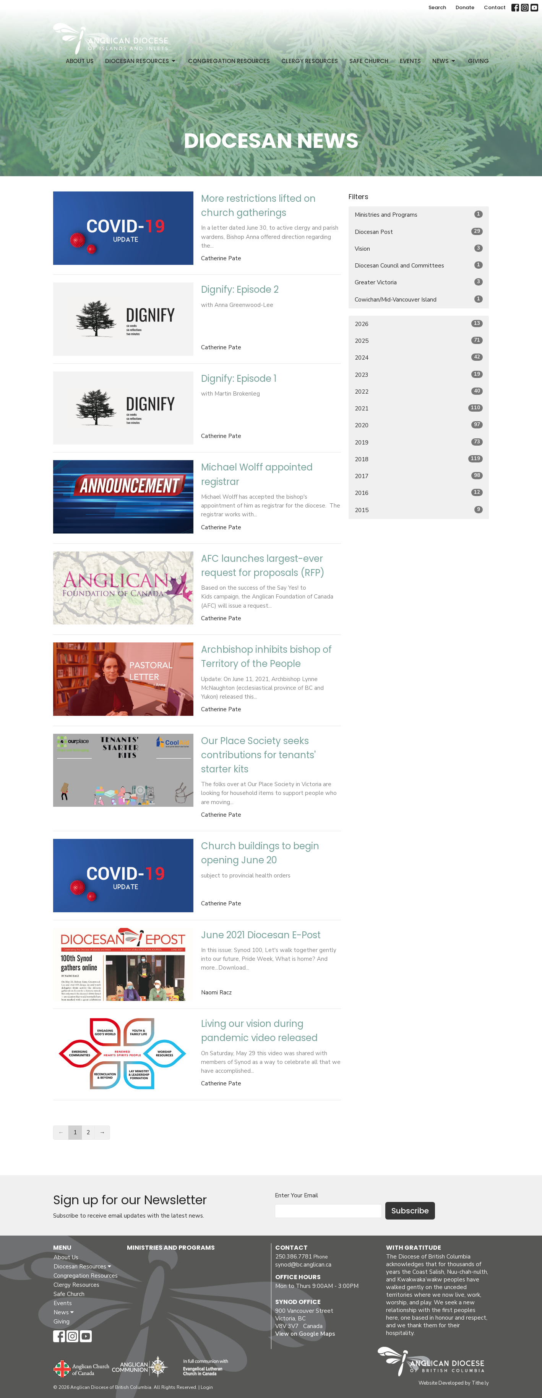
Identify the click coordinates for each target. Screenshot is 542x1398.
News (444, 61)
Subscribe (410, 1210)
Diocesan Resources (141, 61)
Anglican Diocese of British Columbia (435, 1363)
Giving (478, 61)
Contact (495, 7)
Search (437, 7)
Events (410, 61)
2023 (419, 375)
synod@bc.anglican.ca (303, 1264)
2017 (419, 476)
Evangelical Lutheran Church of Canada (203, 1367)
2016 (419, 493)
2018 (419, 459)
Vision (419, 249)
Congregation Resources (229, 61)
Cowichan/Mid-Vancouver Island (419, 299)
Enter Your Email (296, 1195)
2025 (419, 341)
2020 (419, 425)
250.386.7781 (293, 1256)
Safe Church (368, 61)
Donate (465, 7)
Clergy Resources (309, 61)
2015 (419, 510)
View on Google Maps (305, 1334)
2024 (419, 358)
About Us (80, 61)
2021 (419, 408)
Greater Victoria (419, 282)
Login (207, 1387)
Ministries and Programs (419, 215)
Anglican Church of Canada (81, 1367)
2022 (419, 392)
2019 (419, 442)
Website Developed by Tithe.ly (454, 1383)
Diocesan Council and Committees (419, 265)
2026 (419, 324)
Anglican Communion (140, 1366)
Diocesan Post (419, 232)
